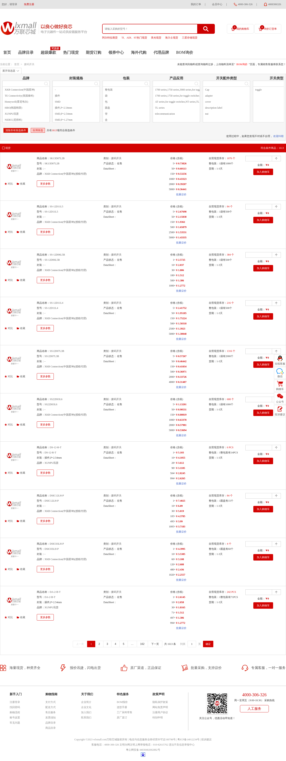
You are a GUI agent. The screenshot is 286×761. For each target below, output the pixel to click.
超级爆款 (48, 52)
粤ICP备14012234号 (188, 739)
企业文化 (86, 707)
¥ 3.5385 (180, 554)
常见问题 (15, 722)
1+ (174, 259)
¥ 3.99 (179, 521)
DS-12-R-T (56, 447)
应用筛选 (38, 130)
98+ (173, 468)
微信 (280, 376)
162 (142, 643)
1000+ (172, 178)
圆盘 (107, 107)
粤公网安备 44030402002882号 (143, 749)
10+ (173, 265)
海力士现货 (171, 37)
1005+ (172, 526)
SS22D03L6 (56, 399)
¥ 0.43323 (181, 178)
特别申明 (157, 717)
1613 (54, 130)
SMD (57, 101)
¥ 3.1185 (180, 468)
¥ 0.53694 (181, 430)
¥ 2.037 (180, 265)
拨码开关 (29, 64)
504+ (172, 473)
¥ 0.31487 (181, 382)
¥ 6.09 (179, 505)
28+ (173, 462)
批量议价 (181, 194)
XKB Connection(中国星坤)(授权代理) (66, 173)
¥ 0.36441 (181, 189)
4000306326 (274, 4)
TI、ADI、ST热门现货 (134, 37)
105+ (172, 516)
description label (213, 107)
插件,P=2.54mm (63, 107)
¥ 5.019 (180, 511)
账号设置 (15, 717)
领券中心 (116, 52)
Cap (207, 89)
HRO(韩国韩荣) (13, 107)
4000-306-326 (245, 4)
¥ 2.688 (180, 564)
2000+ (172, 184)
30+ (173, 270)
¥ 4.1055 (180, 457)
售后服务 (50, 712)
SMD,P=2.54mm (63, 113)
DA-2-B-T (55, 591)
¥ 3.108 (180, 559)
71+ (173, 612)
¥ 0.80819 (181, 414)
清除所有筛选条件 (15, 130)
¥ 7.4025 (180, 500)
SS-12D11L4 (56, 302)
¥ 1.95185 (181, 313)
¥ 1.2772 (180, 285)
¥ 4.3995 (180, 548)
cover (208, 101)
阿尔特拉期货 (110, 37)
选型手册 (122, 707)
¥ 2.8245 (180, 473)
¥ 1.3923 (180, 328)
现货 (8, 147)
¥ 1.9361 (180, 221)
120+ (172, 564)
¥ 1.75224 (181, 318)
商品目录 (50, 727)
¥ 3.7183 (180, 526)
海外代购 (138, 52)
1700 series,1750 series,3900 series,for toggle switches (183, 89)
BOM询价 (184, 52)
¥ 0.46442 (181, 361)
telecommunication (165, 113)
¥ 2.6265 (180, 478)
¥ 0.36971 (181, 371)
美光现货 (156, 37)
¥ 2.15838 (181, 216)
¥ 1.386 (180, 280)
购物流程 (15, 712)
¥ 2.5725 (180, 259)
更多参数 (45, 183)
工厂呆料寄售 (124, 712)
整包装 (109, 89)
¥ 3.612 (180, 462)
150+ (172, 173)
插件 (57, 95)
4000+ (172, 382)
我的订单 (196, 4)
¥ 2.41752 (181, 308)
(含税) (179, 158)
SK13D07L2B (57, 158)
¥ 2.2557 (180, 574)
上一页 (80, 643)
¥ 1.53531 (181, 232)
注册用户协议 (160, 712)
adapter (209, 95)
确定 (208, 643)
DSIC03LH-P (57, 543)
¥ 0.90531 (181, 409)
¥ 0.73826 (181, 163)
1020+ (172, 574)
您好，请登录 (9, 4)
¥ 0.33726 (181, 376)
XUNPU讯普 (12, 113)
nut (206, 113)
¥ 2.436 (180, 569)
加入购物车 (263, 171)
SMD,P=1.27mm (63, 119)
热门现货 (71, 52)
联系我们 (86, 717)
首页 (7, 52)
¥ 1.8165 (180, 607)
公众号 (280, 401)
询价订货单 (268, 27)
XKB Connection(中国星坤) (20, 89)
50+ (173, 168)
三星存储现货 (189, 37)
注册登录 (15, 702)
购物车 (280, 389)
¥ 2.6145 (180, 597)
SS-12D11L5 (56, 206)
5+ (174, 163)
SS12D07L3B (57, 351)
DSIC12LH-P (57, 495)
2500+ (172, 232)
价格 (172, 158)
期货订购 (93, 52)
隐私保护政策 (160, 702)
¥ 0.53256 (181, 173)
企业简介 (86, 702)
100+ (172, 275)
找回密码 (15, 707)
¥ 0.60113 (181, 168)
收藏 (22, 183)
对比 (10, 183)
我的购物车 (240, 27)
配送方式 (50, 707)
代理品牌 (161, 52)
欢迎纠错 (278, 136)
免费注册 (29, 4)
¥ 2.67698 (181, 211)
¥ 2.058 (180, 602)
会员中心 (217, 4)
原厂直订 (122, 717)
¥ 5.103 (180, 452)
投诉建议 (206, 739)
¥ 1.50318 (181, 323)
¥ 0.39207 (181, 184)
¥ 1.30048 (181, 333)
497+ (172, 617)
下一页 (155, 643)
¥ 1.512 (180, 275)
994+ (172, 478)
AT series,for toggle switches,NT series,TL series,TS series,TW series (191, 101)
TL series (160, 107)
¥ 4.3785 (180, 516)
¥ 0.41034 (181, 366)
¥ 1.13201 (181, 404)
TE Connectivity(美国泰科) (19, 95)
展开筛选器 (8, 70)
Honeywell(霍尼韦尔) (16, 101)
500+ (172, 227)
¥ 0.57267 (181, 356)
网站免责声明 (160, 707)
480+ (172, 569)
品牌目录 (26, 52)
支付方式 (50, 702)
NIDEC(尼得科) (13, 119)
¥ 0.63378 (181, 419)
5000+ (172, 189)
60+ (173, 559)
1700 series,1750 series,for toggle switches (177, 95)
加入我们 (86, 712)
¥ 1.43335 (181, 237)
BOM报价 (122, 702)
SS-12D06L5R (57, 254)
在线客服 (280, 363)
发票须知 (50, 717)
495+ (172, 521)
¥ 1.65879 (181, 227)
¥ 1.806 (180, 270)
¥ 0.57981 (181, 425)
